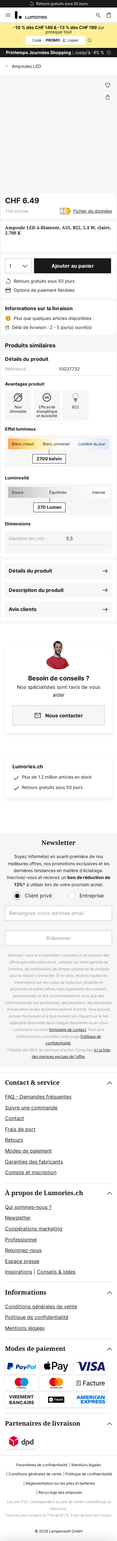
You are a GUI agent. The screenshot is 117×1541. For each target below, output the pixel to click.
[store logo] (34, 15)
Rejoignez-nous (23, 1250)
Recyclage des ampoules (60, 1492)
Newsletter (18, 1217)
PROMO (55, 40)
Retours (14, 1139)
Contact (14, 1118)
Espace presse (22, 1261)
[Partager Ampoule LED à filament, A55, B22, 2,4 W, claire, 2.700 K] (107, 97)
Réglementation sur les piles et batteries (60, 1483)
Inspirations (18, 1271)
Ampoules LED (26, 66)
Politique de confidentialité (36, 1317)
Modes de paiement (28, 1150)
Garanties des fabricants (34, 1161)
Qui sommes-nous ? (28, 1207)
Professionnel (21, 1239)
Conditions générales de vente (41, 1306)
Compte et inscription (30, 1172)
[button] (107, 85)
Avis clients (23, 609)
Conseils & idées (56, 1271)
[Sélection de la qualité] (18, 265)
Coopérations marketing (33, 1228)
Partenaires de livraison (42, 1423)
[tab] (58, 1128)
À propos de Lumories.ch (44, 1193)
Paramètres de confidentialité (41, 1465)
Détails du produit (30, 571)
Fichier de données (92, 211)
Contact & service (32, 1082)
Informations (25, 1292)
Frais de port (20, 1129)
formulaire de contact (67, 1029)
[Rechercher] (98, 15)
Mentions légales (25, 1328)
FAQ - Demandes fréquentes (38, 1096)
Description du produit (36, 590)
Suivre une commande (31, 1107)
